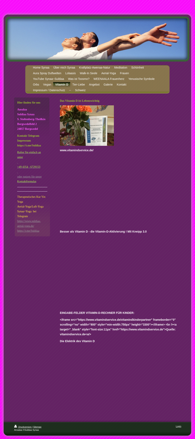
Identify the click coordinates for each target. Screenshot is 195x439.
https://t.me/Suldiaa (28, 230)
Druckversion (23, 427)
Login (178, 426)
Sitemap (37, 427)
